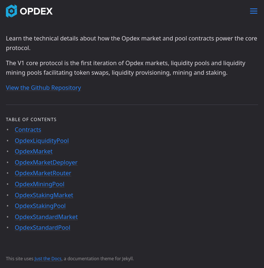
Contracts (28, 130)
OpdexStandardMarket (46, 217)
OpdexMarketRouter (43, 173)
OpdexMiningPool (39, 184)
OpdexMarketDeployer (46, 162)
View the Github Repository (43, 88)
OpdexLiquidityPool (42, 141)
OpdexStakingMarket (44, 195)
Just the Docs (48, 258)
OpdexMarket (34, 151)
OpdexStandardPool (42, 227)
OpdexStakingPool (40, 206)
